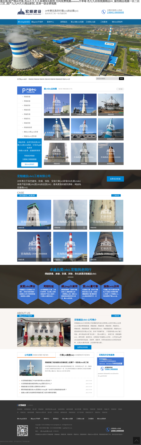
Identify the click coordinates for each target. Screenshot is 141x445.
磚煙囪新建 (27, 409)
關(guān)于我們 (37, 22)
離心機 (34, 409)
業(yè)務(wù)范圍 (77, 22)
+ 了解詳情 (116, 195)
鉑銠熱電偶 (61, 409)
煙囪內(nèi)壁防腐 (30, 136)
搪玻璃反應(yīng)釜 (50, 409)
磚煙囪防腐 (111, 139)
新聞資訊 (63, 22)
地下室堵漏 (80, 412)
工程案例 (103, 22)
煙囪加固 (27, 110)
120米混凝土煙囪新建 (84, 114)
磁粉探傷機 (69, 409)
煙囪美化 (27, 118)
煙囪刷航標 (28, 127)
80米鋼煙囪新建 (57, 139)
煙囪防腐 (27, 114)
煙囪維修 (27, 101)
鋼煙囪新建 (64, 412)
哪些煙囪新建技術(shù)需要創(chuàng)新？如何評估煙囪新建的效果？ (44, 389)
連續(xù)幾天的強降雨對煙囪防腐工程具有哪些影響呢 (38, 392)
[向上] (136, 440)
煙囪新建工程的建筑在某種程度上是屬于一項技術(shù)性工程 (67, 362)
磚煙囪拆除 (111, 163)
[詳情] (68, 371)
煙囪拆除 (27, 105)
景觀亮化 (85, 409)
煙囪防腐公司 (89, 412)
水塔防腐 (56, 412)
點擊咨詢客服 (115, 179)
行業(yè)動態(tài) (75, 355)
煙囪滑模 (27, 123)
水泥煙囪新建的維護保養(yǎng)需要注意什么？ (36, 383)
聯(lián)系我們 (117, 22)
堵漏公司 (106, 409)
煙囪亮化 (97, 412)
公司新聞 (36, 355)
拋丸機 (50, 412)
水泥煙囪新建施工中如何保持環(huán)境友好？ (36, 380)
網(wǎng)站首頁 (24, 22)
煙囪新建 (27, 96)
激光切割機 (78, 409)
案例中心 (50, 22)
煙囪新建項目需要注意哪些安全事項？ (34, 386)
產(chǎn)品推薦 (50, 89)
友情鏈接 (22, 405)
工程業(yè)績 (90, 22)
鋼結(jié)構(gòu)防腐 (31, 132)
